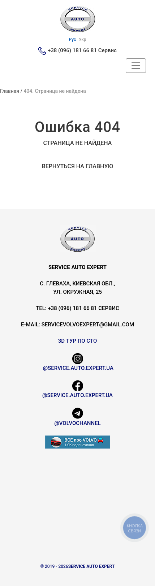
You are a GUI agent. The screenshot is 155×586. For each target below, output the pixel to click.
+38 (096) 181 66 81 (72, 50)
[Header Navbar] (136, 65)
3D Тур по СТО (77, 341)
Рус (72, 39)
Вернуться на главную (77, 166)
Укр (82, 39)
